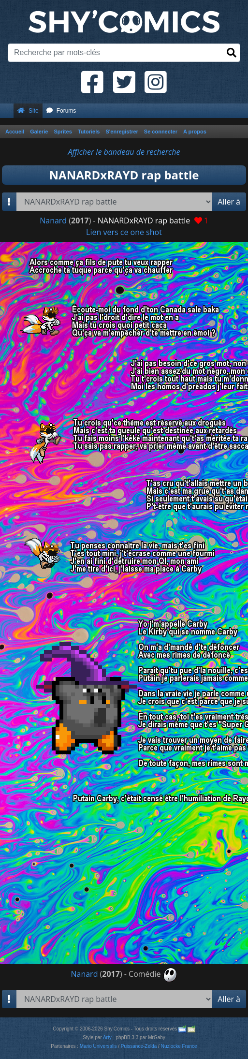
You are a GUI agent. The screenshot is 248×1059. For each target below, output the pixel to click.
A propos (194, 131)
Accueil (14, 131)
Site (28, 110)
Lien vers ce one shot (124, 232)
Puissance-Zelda (139, 1046)
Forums (61, 110)
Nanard (53, 220)
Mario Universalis (98, 1046)
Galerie (39, 131)
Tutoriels (89, 131)
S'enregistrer (121, 131)
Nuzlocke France (179, 1046)
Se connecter (160, 131)
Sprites (63, 131)
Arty (107, 1037)
